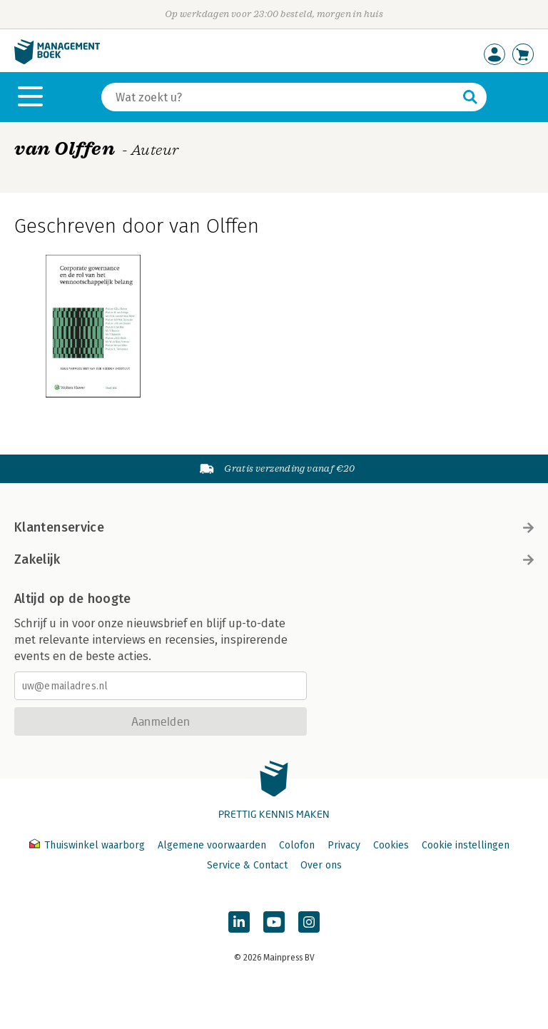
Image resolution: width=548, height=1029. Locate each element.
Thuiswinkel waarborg (88, 845)
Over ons (321, 865)
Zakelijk (274, 559)
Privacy (344, 845)
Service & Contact (247, 865)
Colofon (297, 845)
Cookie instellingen (465, 845)
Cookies (391, 845)
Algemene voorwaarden (212, 845)
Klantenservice (274, 527)
